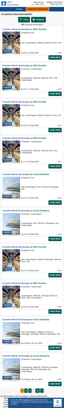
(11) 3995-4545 (37, 4)
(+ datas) (59, 52)
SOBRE (19, 9)
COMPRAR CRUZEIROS (37, 9)
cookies (26, 400)
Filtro (26, 20)
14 (38, 391)
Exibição (40, 20)
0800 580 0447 (56, 4)
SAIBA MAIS (55, 57)
